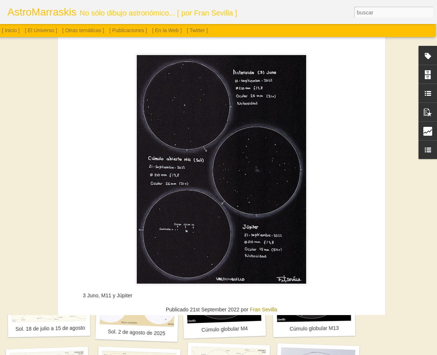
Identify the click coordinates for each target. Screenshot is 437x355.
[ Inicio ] (11, 30)
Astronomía (199, 235)
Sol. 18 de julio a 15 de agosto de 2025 (60, 328)
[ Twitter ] (197, 30)
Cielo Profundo (232, 235)
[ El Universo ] (41, 30)
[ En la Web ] (167, 30)
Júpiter (259, 235)
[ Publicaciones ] (128, 30)
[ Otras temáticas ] (83, 30)
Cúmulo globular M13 (314, 328)
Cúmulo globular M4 (224, 329)
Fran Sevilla (263, 225)
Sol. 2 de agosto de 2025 (136, 332)
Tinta (276, 235)
